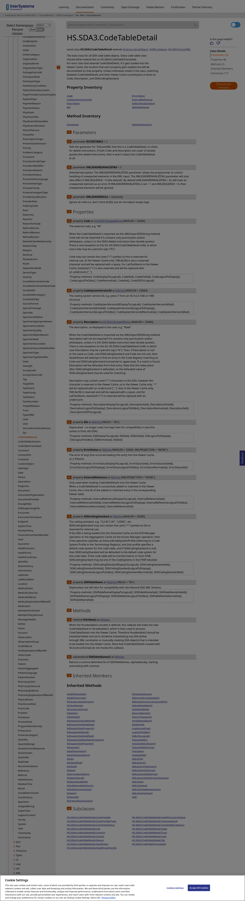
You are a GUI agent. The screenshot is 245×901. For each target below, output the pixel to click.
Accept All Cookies (199, 890)
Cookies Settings (175, 890)
